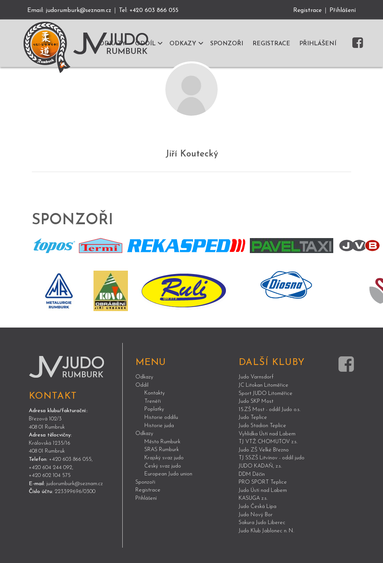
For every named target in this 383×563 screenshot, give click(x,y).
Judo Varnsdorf (256, 377)
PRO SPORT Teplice (263, 482)
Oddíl (141, 385)
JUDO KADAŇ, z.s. (260, 466)
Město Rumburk (162, 441)
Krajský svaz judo (164, 458)
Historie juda (159, 425)
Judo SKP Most (256, 401)
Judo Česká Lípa (257, 506)
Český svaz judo (162, 466)
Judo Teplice (253, 417)
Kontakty (154, 393)
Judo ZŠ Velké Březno (264, 450)
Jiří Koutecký (191, 154)
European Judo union (168, 474)
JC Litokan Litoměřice (263, 385)
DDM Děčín (252, 474)
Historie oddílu (161, 417)
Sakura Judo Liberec (262, 523)
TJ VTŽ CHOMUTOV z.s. (268, 442)
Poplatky (154, 409)
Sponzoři (145, 482)
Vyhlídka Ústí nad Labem (267, 433)
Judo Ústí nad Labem (263, 490)
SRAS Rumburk (161, 450)
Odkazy (144, 377)
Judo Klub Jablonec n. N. (266, 530)
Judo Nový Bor (256, 514)
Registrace (307, 10)
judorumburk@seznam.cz (80, 10)
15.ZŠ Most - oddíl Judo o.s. (269, 409)
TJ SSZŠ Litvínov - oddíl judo (271, 458)
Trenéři (152, 401)
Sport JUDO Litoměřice (265, 393)
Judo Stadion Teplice (262, 426)
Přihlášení (343, 10)
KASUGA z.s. (253, 498)
